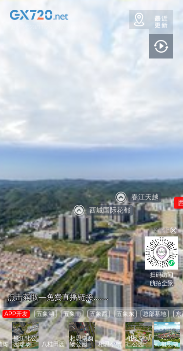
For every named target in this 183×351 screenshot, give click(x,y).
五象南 (72, 314)
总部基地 (154, 314)
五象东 (125, 314)
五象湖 (45, 314)
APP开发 (16, 314)
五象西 (98, 314)
